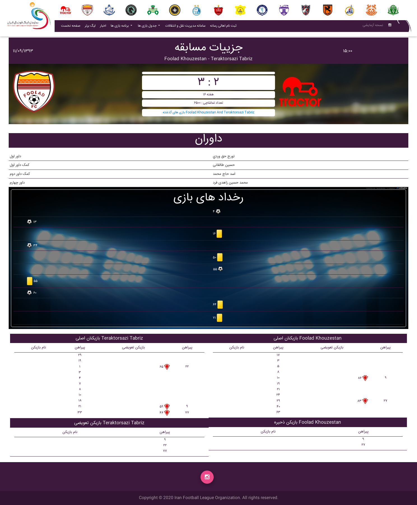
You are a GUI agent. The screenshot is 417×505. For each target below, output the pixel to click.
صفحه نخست (70, 27)
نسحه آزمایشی (373, 26)
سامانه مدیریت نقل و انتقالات (186, 27)
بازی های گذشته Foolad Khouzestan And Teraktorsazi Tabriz (208, 112)
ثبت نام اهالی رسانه (224, 27)
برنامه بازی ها (120, 27)
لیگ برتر (90, 27)
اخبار (104, 27)
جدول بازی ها (147, 27)
